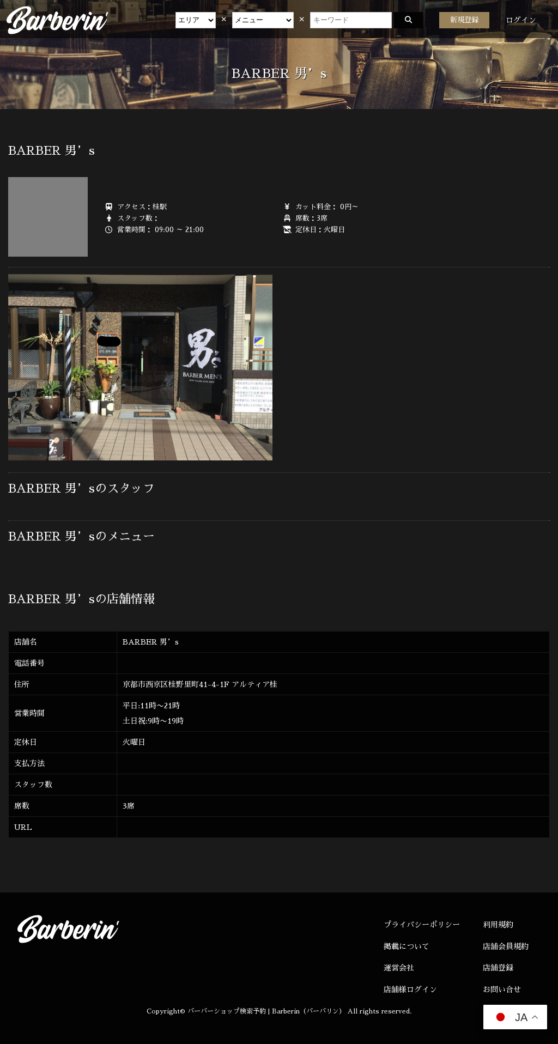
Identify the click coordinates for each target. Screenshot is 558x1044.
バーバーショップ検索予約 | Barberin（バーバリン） (266, 1011)
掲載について (406, 946)
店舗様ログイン (410, 989)
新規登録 (464, 19)
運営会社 (399, 968)
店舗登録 (498, 968)
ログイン (521, 20)
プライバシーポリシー (422, 924)
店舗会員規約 (506, 946)
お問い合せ (502, 989)
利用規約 (498, 924)
